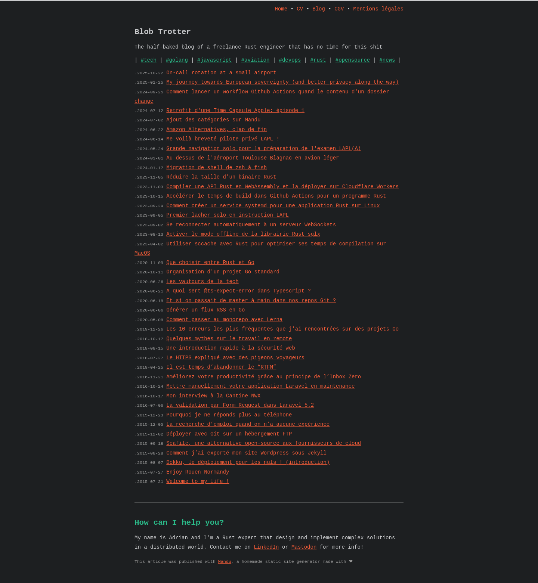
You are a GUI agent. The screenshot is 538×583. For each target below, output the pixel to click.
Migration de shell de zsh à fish (216, 171)
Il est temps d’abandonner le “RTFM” (221, 371)
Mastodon (303, 552)
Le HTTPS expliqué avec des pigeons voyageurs (235, 361)
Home (281, 9)
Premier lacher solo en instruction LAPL (227, 219)
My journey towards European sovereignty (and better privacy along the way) (282, 86)
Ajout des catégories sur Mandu (213, 123)
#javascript (214, 63)
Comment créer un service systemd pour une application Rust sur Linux (273, 209)
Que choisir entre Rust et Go (210, 266)
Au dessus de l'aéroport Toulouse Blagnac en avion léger (252, 161)
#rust (318, 63)
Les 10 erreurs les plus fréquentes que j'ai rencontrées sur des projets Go (282, 333)
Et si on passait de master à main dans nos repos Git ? (251, 304)
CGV (339, 9)
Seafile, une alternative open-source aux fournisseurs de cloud (263, 447)
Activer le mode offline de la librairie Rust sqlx (243, 238)
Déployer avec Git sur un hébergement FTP (229, 437)
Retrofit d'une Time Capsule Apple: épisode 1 (235, 114)
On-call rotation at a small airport (221, 76)
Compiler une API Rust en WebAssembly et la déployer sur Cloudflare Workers (282, 190)
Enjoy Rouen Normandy (197, 476)
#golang (177, 63)
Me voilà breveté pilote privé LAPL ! (222, 142)
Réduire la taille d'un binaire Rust (221, 180)
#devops (290, 63)
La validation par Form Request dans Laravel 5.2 (240, 409)
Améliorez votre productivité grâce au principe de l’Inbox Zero (263, 380)
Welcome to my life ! (197, 485)
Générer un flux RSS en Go (205, 313)
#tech (149, 63)
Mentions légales (378, 9)
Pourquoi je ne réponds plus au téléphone (229, 418)
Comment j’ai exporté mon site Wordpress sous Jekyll (246, 456)
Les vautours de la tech (202, 285)
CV (300, 9)
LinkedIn (266, 552)
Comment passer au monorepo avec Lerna (224, 323)
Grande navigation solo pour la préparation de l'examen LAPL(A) (263, 152)
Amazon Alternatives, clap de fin (216, 133)
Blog (318, 9)
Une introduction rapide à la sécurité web (230, 352)
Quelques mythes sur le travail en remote (229, 342)
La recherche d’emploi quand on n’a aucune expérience (248, 428)
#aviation (255, 63)
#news (387, 63)
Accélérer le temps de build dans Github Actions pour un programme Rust (276, 200)
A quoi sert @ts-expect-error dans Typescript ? (238, 294)
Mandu (224, 567)
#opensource (353, 63)
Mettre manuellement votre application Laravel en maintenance (260, 390)
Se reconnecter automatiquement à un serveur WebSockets (251, 228)
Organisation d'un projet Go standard (222, 275)
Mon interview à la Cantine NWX (213, 399)
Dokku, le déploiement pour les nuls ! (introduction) (248, 466)
